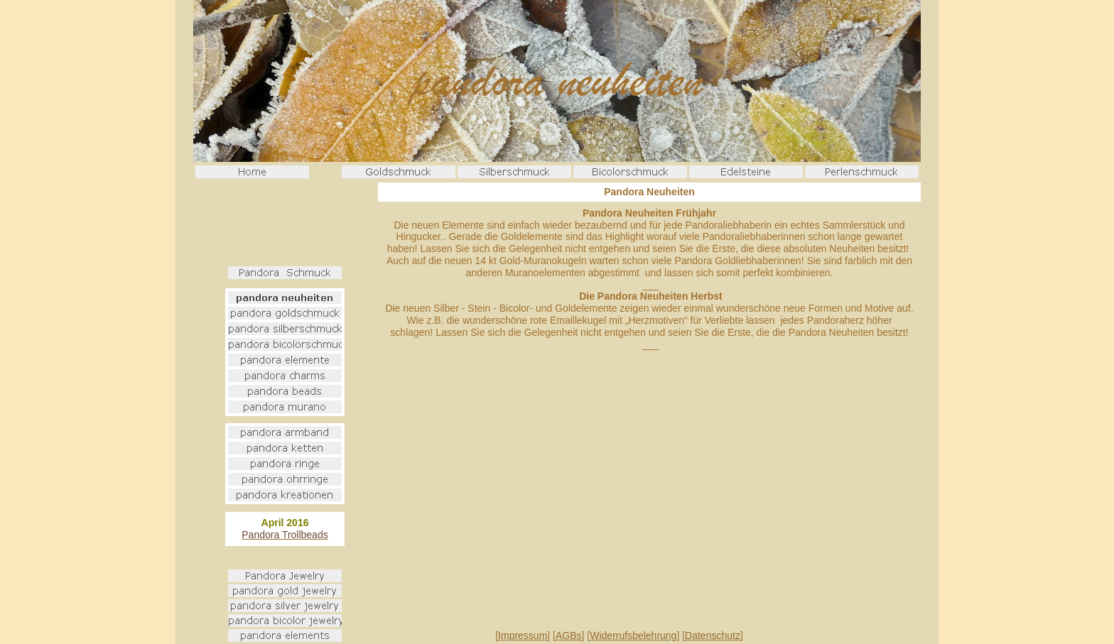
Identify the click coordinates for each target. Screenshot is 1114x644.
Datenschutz (712, 635)
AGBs (569, 635)
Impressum (522, 635)
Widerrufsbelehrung (633, 635)
